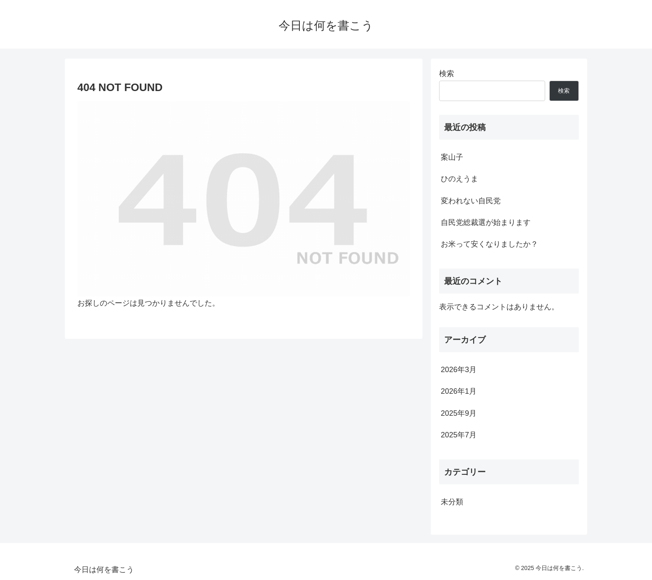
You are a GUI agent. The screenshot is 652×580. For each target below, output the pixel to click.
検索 (446, 73)
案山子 (452, 157)
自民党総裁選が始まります (486, 222)
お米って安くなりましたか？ (489, 244)
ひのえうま (459, 179)
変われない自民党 (471, 201)
